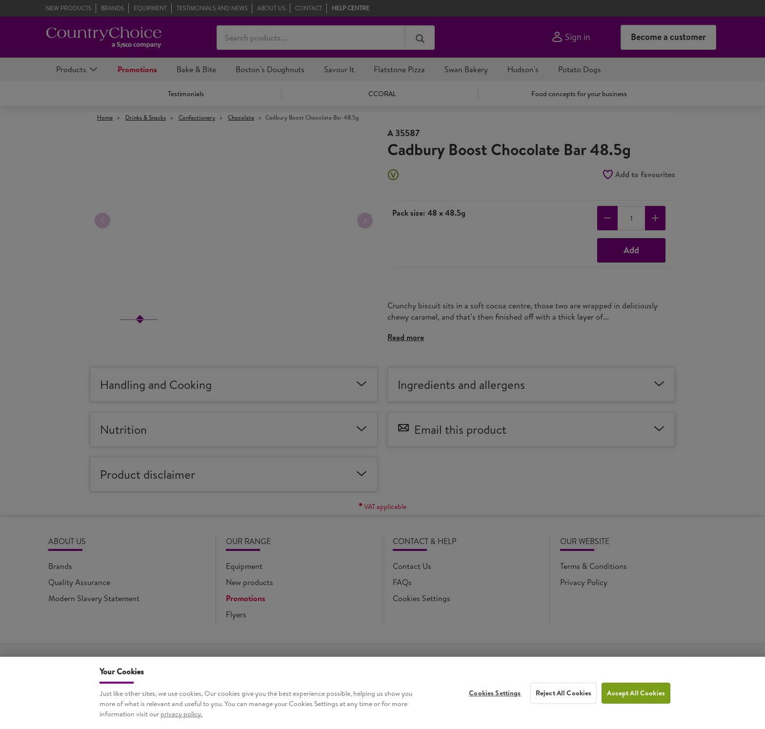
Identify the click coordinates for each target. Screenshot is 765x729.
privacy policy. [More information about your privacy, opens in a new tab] (181, 715)
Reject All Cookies (564, 693)
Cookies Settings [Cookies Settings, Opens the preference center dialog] (495, 693)
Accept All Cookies (636, 693)
